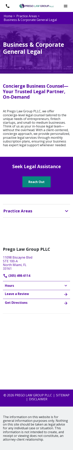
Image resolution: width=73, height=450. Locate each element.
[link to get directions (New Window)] (36, 263)
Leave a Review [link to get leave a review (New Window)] (36, 294)
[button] (65, 6)
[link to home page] (36, 6)
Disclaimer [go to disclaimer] (38, 399)
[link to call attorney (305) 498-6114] (7, 6)
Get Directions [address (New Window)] (36, 303)
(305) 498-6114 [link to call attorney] (16, 275)
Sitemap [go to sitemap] (62, 395)
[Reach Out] (36, 181)
